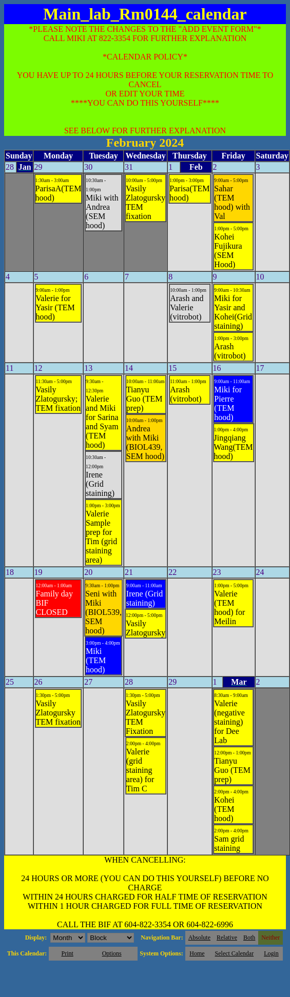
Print (67, 953)
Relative (227, 937)
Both (249, 937)
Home (196, 953)
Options (112, 953)
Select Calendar (234, 953)
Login (271, 953)
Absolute (199, 937)
